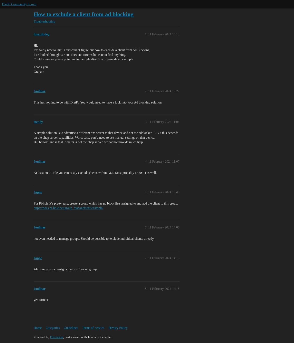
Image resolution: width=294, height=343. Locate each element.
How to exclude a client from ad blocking (84, 14)
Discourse (56, 337)
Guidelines (71, 328)
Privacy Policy (118, 328)
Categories (53, 328)
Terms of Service (93, 328)
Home (38, 328)
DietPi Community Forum (19, 4)
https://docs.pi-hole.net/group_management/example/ (68, 208)
